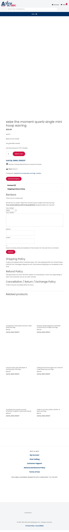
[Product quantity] (9, 153)
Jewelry (38, 173)
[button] (33, 14)
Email (8, 237)
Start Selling (34, 459)
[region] (34, 437)
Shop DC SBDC (8, 4)
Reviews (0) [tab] (11, 185)
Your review (10, 213)
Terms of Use (34, 472)
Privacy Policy (29, 526)
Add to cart (19, 154)
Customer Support (34, 463)
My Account (34, 455)
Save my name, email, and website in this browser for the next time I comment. (32, 248)
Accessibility (39, 526)
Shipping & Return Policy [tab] (16, 189)
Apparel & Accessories (21, 173)
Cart (65, 4)
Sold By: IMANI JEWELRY (15, 160)
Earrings (32, 173)
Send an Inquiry (13, 179)
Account (56, 5)
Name (8, 229)
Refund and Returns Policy (34, 468)
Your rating (10, 208)
